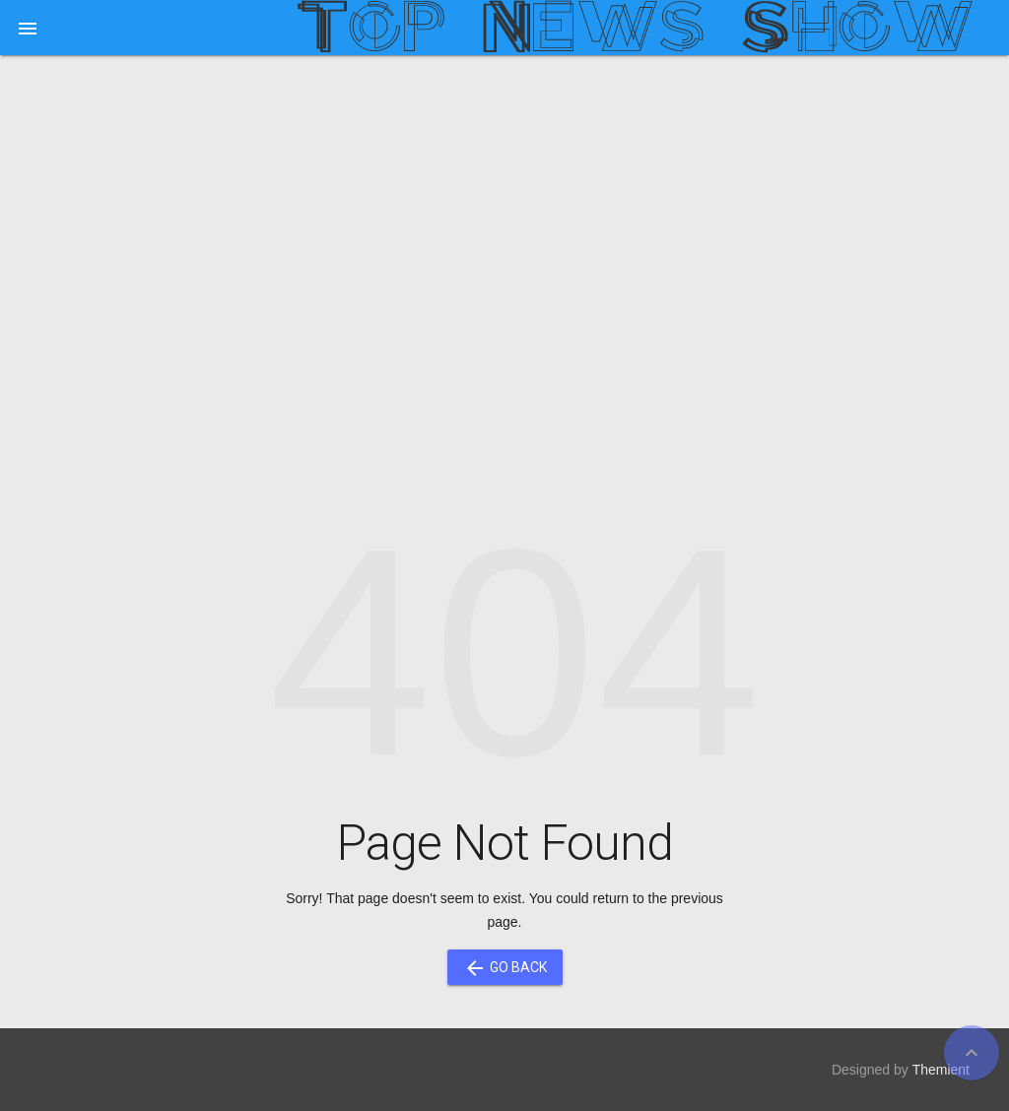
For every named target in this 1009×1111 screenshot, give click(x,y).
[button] (27, 27)
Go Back (505, 967)
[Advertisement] (504, 222)
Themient (941, 1070)
